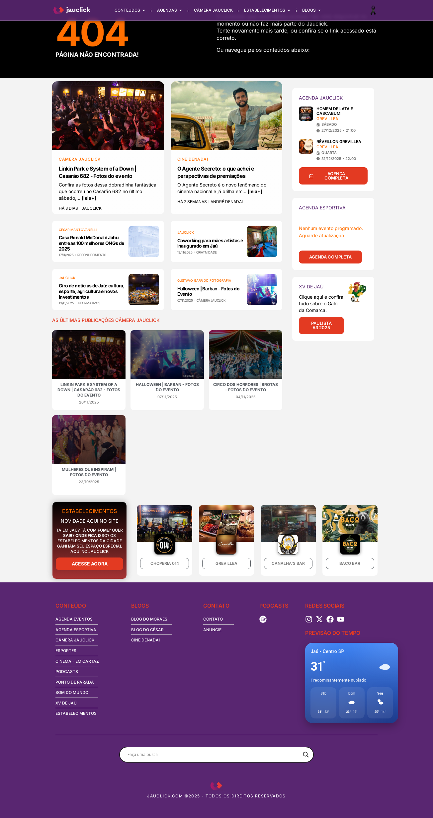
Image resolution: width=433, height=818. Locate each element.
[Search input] (214, 754)
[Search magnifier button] (305, 754)
